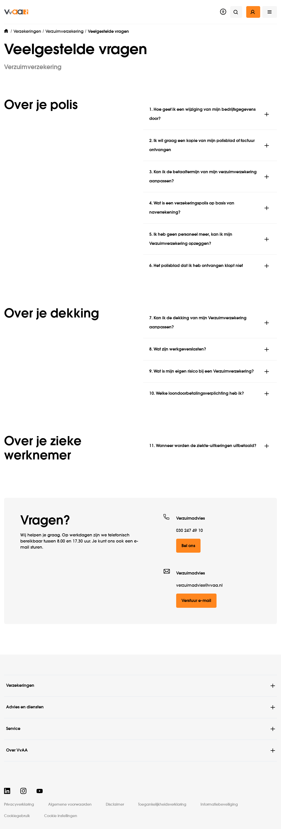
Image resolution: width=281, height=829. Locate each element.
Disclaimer (115, 804)
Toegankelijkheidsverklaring (162, 804)
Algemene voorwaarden (70, 804)
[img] (16, 11)
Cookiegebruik (17, 816)
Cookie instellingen (60, 816)
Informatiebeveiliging (219, 804)
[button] (269, 12)
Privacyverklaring (19, 804)
